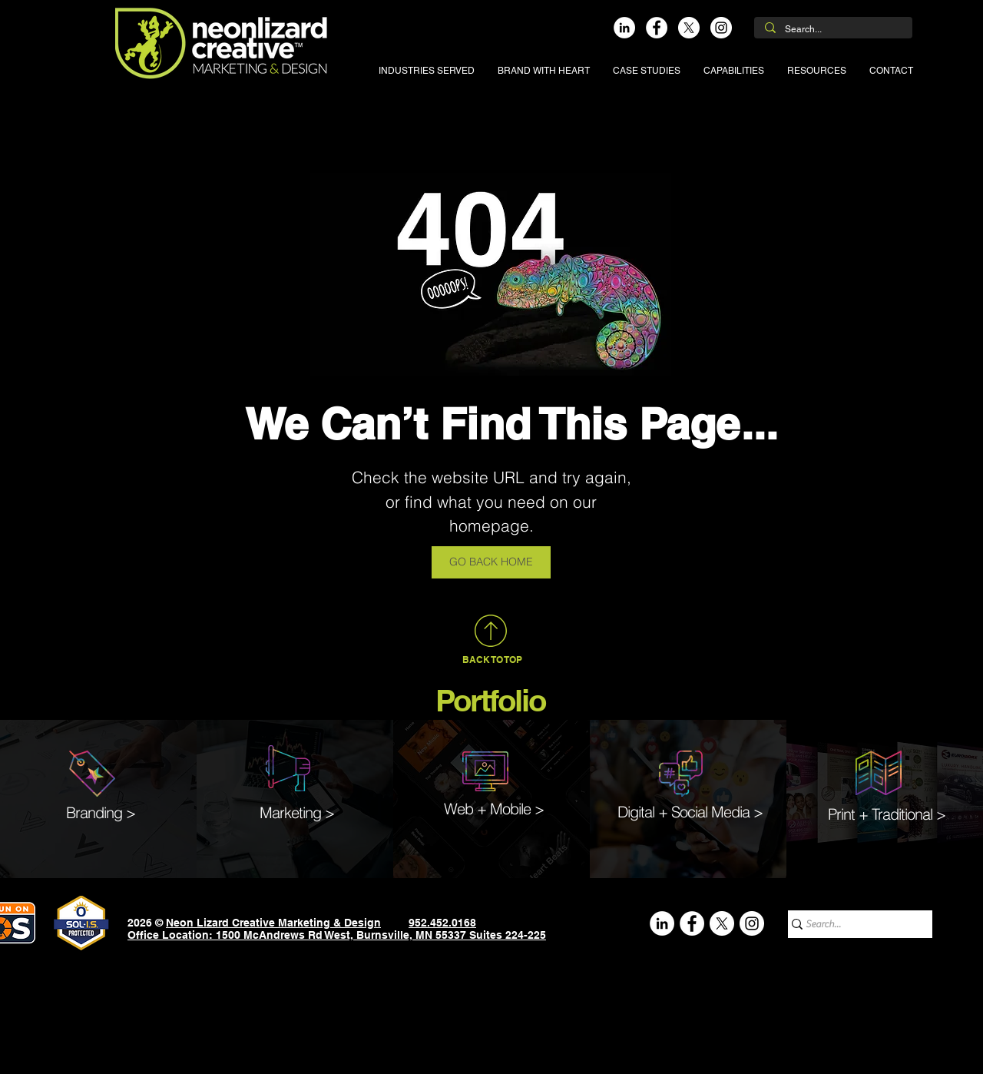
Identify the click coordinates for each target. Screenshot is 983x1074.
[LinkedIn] (624, 27)
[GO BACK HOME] (491, 562)
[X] (689, 27)
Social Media (710, 811)
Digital (635, 811)
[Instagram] (721, 27)
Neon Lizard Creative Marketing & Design (273, 923)
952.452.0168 (442, 923)
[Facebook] (656, 27)
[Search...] (832, 29)
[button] (426, 70)
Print (841, 814)
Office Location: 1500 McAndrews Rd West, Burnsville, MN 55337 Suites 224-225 (336, 935)
